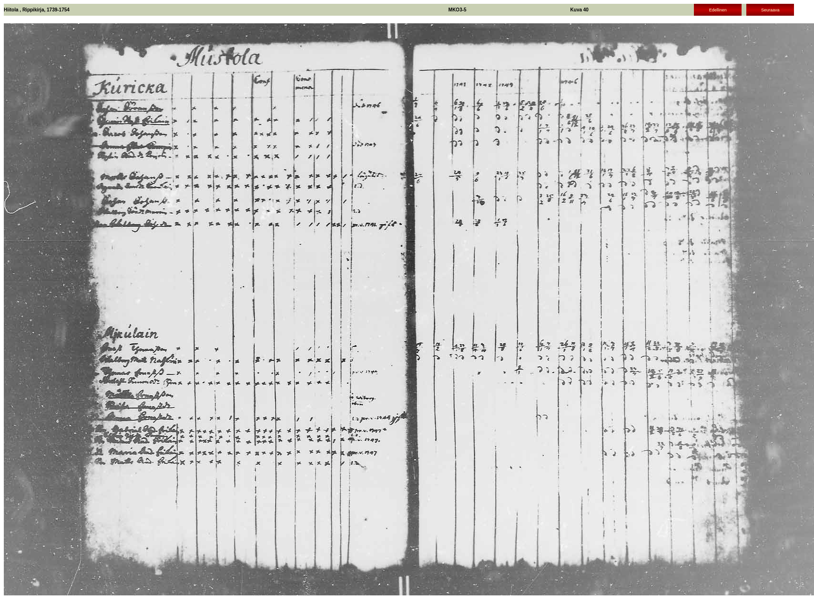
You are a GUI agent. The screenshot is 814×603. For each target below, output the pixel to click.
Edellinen (718, 10)
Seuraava (770, 10)
